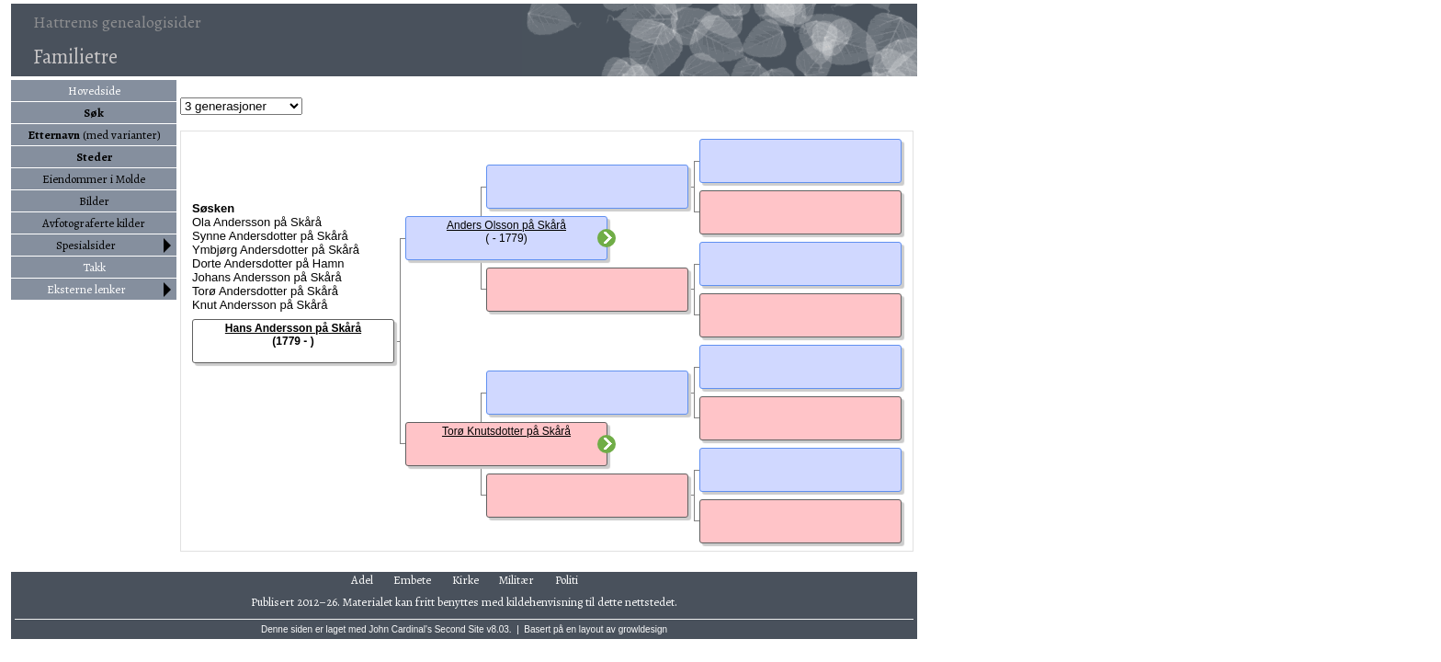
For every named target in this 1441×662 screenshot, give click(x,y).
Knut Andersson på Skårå (259, 305)
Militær (516, 580)
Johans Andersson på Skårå (267, 277)
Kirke (465, 580)
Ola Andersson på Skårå (257, 222)
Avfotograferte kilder (93, 223)
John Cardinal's (400, 629)
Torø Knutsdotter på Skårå (506, 431)
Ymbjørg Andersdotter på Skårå (275, 250)
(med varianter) (94, 135)
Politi (566, 580)
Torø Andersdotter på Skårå (265, 291)
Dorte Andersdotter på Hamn (268, 263)
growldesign (642, 629)
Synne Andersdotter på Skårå (270, 236)
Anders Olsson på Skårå (506, 225)
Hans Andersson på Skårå (293, 328)
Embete (412, 580)
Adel (362, 580)
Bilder (94, 201)
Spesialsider (86, 245)
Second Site (459, 629)
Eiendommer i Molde (93, 179)
